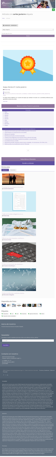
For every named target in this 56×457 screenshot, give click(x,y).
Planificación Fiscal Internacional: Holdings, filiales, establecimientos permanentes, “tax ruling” (21, 397)
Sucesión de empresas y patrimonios (22, 405)
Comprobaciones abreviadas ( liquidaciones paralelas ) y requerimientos (21, 139)
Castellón (46, 448)
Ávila (6, 120)
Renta (42, 313)
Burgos (6, 125)
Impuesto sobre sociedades (9, 316)
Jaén (42, 450)
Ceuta (49, 448)
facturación (18, 93)
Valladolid (31, 453)
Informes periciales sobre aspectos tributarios (25, 394)
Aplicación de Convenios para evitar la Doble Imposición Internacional (20, 130)
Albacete (7, 113)
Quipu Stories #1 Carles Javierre (14, 87)
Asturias (6, 118)
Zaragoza (42, 453)
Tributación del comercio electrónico (37, 408)
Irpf (16, 313)
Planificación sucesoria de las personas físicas (30, 399)
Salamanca (43, 451)
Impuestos (5, 313)
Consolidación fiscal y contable (11, 140)
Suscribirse (5, 345)
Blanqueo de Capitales (10, 134)
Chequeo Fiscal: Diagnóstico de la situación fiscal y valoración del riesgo (20, 137)
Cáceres (35, 448)
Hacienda (23, 313)
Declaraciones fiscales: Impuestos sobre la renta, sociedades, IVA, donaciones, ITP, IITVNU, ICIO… (26, 142)
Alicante (6, 115)
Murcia (23, 451)
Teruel (20, 453)
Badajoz (6, 122)
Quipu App (7, 89)
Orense (30, 451)
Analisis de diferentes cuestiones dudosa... (13, 293)
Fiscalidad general (35, 393)
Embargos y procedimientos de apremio (14, 393)
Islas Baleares (38, 450)
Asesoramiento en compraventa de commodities (16, 132)
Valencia (27, 453)
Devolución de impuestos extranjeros (13, 391)
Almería (6, 117)
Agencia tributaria (33, 313)
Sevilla (10, 453)
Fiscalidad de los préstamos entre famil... (13, 187)
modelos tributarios (32, 93)
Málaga (17, 451)
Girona (12, 450)
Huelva (30, 450)
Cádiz (38, 448)
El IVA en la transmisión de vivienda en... (12, 264)
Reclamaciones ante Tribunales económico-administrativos (20, 402)
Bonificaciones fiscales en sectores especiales (15, 135)
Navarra (27, 451)
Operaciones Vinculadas (47, 396)
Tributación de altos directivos (27, 406)
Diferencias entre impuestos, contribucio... (13, 238)
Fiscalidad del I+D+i (27, 393)
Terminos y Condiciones (44, 370)
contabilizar (24, 93)
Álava (6, 112)
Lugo (11, 451)
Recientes (12, 170)
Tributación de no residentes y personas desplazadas (18, 408)
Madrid (14, 451)
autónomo (13, 93)
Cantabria (41, 448)
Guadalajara (21, 450)
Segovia (7, 453)
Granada (16, 450)
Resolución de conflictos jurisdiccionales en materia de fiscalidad (34, 403)
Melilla (20, 451)
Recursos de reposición (16, 403)
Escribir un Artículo (28, 163)
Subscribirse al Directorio (28, 159)
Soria (13, 453)
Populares (5, 170)
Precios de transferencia (30, 400)
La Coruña (45, 450)
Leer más (5, 101)
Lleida (9, 451)
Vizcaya (35, 453)
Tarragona (17, 453)
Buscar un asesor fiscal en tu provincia (28, 106)
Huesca (33, 450)
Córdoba (6, 450)
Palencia (34, 451)
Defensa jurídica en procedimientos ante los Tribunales (17, 144)
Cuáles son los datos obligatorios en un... (13, 214)
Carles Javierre (7, 93)
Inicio (3, 18)
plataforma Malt (40, 93)
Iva (11, 313)
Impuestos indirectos (11, 394)
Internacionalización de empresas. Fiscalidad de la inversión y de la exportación (25, 396)
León (6, 451)
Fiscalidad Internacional (44, 393)
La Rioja (49, 450)
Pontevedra (38, 451)
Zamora (38, 453)
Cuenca (9, 450)
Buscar (28, 35)
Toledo (23, 453)
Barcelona (7, 123)
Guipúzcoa (26, 450)
